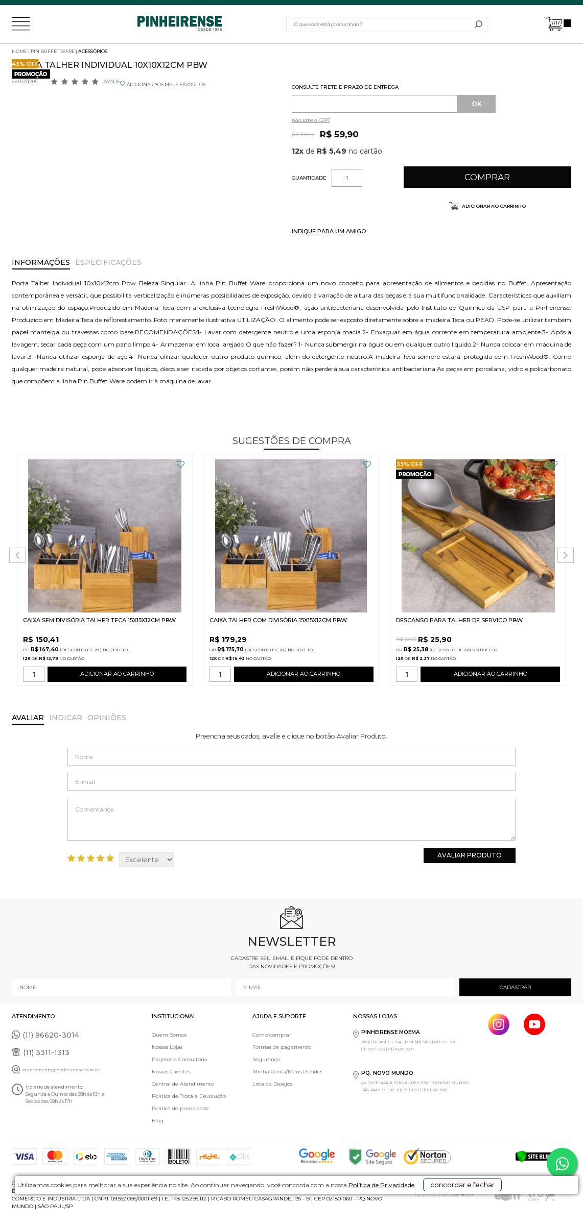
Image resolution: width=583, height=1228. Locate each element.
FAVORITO (180, 464)
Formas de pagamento (281, 1047)
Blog (158, 1120)
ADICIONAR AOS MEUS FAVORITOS (166, 84)
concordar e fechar (462, 1210)
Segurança (266, 1059)
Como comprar (271, 1034)
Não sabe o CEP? (311, 120)
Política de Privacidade (356, 1213)
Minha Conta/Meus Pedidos (287, 1071)
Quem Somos (169, 1034)
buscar (478, 24)
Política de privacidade (180, 1108)
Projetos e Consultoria (179, 1059)
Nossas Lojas (167, 1047)
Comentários (291, 819)
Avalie (112, 81)
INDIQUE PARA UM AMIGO (329, 231)
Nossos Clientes (171, 1071)
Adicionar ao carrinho (493, 206)
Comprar (487, 177)
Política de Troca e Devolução (189, 1096)
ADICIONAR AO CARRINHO (117, 676)
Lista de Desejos (272, 1083)
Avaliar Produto (469, 855)
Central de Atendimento (183, 1083)
